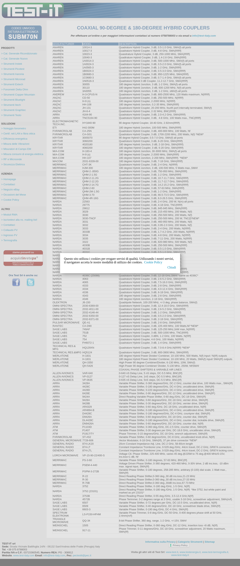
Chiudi (171, 267)
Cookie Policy (153, 262)
